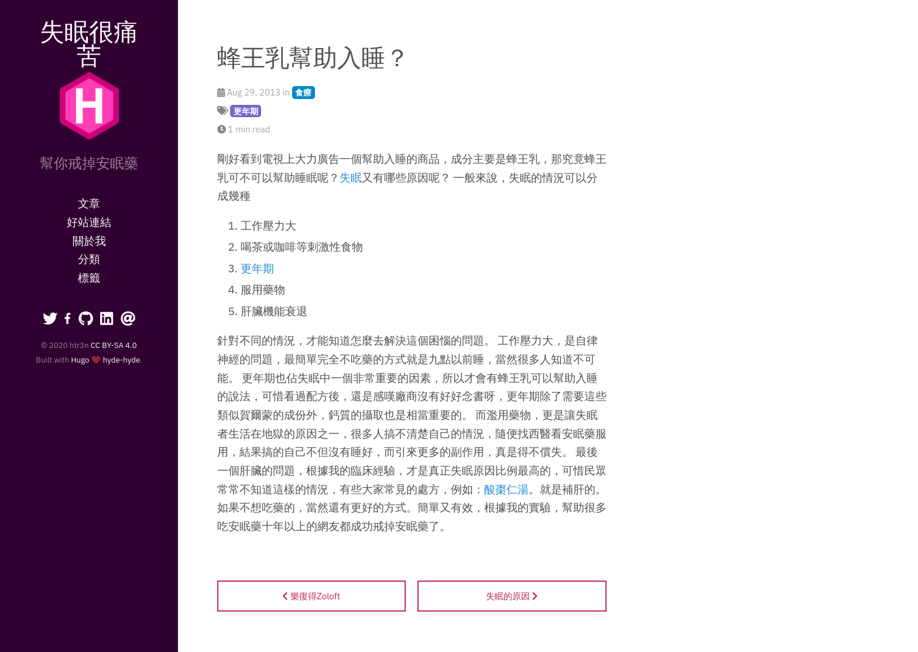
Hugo (80, 359)
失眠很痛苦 (89, 43)
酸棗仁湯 (506, 489)
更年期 (246, 111)
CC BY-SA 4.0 (114, 345)
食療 (303, 92)
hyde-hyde (121, 359)
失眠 (351, 177)
